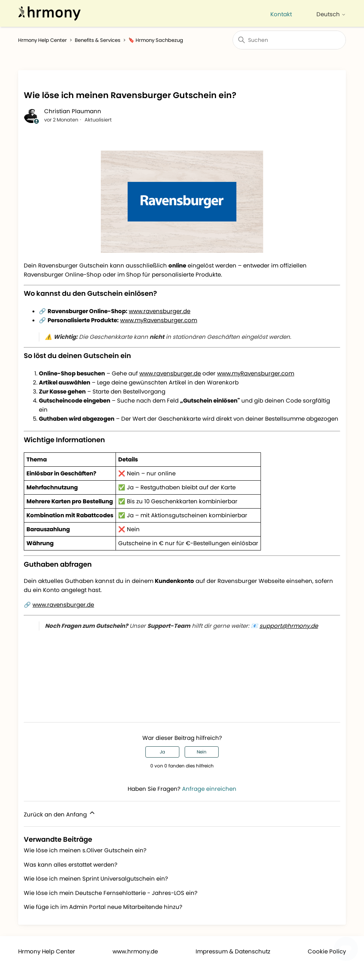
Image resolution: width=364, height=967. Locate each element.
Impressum (212, 951)
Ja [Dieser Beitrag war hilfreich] (162, 752)
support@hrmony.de (288, 626)
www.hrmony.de (135, 951)
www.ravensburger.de (159, 311)
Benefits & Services (97, 40)
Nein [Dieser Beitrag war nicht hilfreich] (202, 752)
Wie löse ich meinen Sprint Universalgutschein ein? (96, 878)
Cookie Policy (327, 951)
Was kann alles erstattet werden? (70, 865)
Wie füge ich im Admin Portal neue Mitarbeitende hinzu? (103, 907)
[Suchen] (289, 40)
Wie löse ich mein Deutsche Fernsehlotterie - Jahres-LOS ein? (110, 893)
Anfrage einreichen (209, 789)
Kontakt (281, 14)
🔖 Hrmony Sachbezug (155, 40)
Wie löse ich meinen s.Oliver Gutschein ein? (85, 850)
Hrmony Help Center (42, 40)
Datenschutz (252, 951)
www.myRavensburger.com (158, 320)
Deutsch (331, 14)
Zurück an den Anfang (60, 813)
